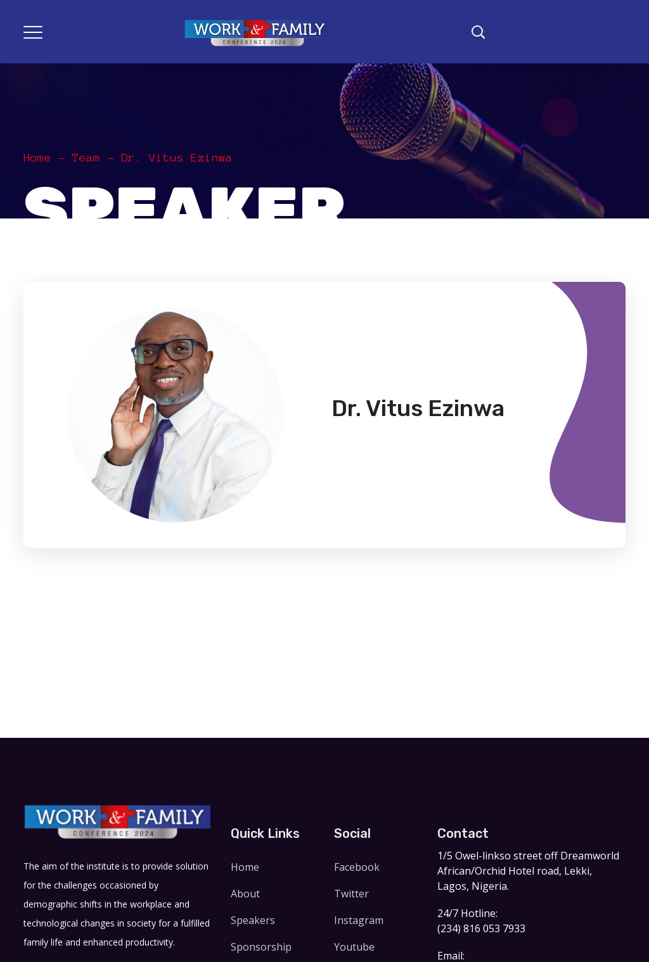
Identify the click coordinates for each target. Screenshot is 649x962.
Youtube (354, 947)
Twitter (351, 894)
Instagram (358, 920)
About (245, 894)
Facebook (357, 867)
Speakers (253, 920)
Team (86, 157)
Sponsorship (261, 947)
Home (37, 157)
